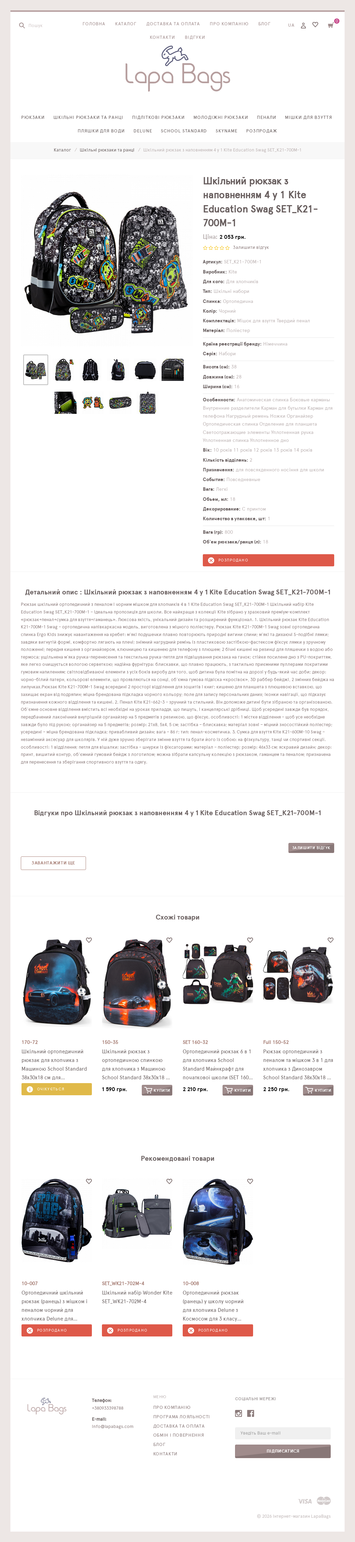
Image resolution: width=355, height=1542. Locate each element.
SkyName (226, 131)
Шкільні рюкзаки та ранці (88, 117)
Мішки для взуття (308, 117)
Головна (94, 24)
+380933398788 (107, 1408)
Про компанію (229, 24)
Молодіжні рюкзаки (220, 117)
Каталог (126, 24)
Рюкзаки (33, 117)
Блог (264, 24)
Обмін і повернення (178, 1435)
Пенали (266, 117)
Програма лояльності (181, 1417)
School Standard (184, 131)
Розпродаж (262, 131)
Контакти (162, 37)
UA (291, 25)
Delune (142, 131)
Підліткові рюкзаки (158, 117)
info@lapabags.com (112, 1427)
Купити (157, 1090)
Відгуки (195, 37)
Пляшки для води (101, 131)
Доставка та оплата (173, 24)
